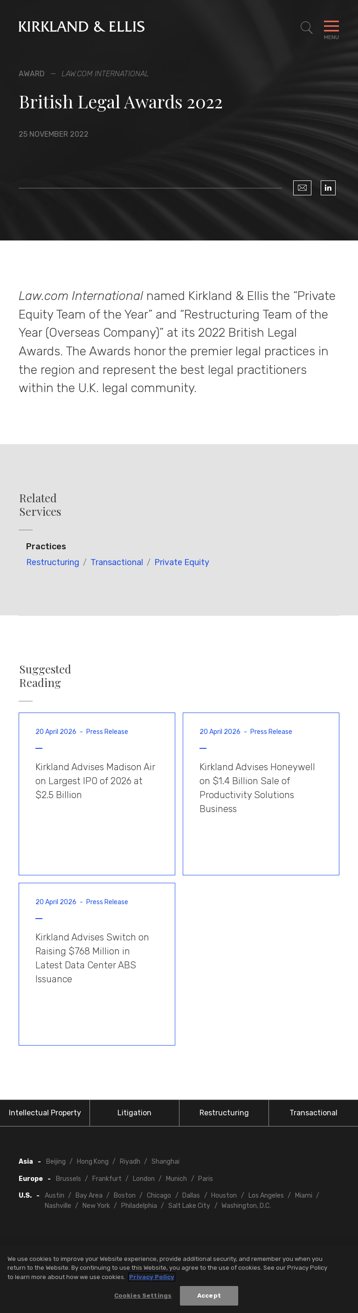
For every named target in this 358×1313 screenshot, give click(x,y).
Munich (176, 1179)
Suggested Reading (45, 676)
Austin (54, 1196)
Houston (224, 1196)
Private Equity (181, 562)
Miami (303, 1196)
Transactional (116, 562)
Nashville (58, 1206)
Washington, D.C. (246, 1206)
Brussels (68, 1179)
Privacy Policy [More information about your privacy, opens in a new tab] (151, 1276)
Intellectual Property (45, 1112)
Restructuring (52, 562)
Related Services (40, 505)
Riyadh (130, 1162)
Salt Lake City (189, 1206)
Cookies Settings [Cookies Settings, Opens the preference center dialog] (143, 1296)
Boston (125, 1196)
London (144, 1179)
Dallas (191, 1196)
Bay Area (89, 1196)
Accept (209, 1296)
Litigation (134, 1112)
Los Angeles (266, 1196)
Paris (205, 1179)
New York (96, 1206)
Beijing (56, 1162)
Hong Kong (93, 1162)
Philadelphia (139, 1206)
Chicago (159, 1196)
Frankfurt (107, 1179)
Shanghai (165, 1162)
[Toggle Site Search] (307, 28)
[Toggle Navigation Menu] (331, 28)
